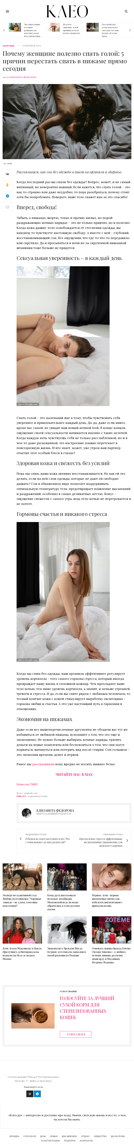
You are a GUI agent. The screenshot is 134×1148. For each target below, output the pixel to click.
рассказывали (43, 764)
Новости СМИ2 (27, 784)
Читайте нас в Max (74, 774)
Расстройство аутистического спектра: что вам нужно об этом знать (110, 30)
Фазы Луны (118, 1136)
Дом (43, 1136)
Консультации (50, 1140)
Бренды (14, 1136)
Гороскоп (29, 1136)
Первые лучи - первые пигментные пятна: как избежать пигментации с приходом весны (107, 900)
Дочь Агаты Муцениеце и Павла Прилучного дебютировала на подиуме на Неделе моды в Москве (22, 954)
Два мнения (69, 1136)
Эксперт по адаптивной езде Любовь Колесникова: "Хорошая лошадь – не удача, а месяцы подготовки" (22, 900)
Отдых (85, 1136)
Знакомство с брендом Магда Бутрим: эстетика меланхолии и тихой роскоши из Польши (66, 952)
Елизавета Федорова (22, 77)
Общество (100, 1136)
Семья (54, 1136)
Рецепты (70, 1140)
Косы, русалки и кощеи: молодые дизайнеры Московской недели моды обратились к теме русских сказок (63, 902)
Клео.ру (21, 796)
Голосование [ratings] (68, 991)
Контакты (86, 1140)
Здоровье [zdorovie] (8, 46)
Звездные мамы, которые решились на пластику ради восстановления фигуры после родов (32, 33)
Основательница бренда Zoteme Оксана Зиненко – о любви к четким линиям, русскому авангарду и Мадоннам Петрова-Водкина (111, 955)
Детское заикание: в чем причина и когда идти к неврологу (71, 28)
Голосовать (76, 1034)
